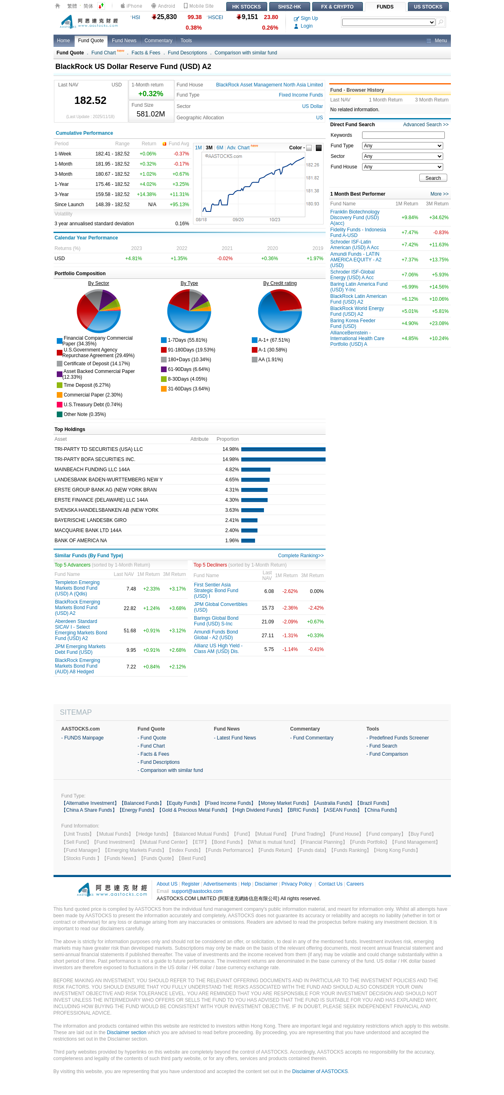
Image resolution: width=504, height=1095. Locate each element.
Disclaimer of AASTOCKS (320, 1071)
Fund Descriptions (187, 53)
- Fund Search (382, 746)
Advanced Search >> (425, 124)
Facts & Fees (146, 53)
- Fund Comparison (387, 754)
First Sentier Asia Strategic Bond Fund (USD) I (216, 590)
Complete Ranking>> (301, 555)
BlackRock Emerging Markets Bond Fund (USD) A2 (77, 607)
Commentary (159, 40)
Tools (186, 40)
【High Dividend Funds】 (257, 810)
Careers (355, 884)
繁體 (72, 6)
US (319, 118)
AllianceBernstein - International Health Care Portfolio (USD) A (357, 338)
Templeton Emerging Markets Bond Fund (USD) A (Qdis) (77, 588)
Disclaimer (266, 884)
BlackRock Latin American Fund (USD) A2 (358, 299)
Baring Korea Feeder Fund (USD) (352, 323)
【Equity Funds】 (183, 803)
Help (246, 884)
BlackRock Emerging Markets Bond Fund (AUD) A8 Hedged (77, 666)
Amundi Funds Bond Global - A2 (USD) (216, 634)
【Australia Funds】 (333, 803)
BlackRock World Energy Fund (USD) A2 (357, 311)
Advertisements (220, 884)
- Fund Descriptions (158, 762)
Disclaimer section (126, 1032)
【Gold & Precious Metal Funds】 (193, 810)
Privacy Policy (296, 884)
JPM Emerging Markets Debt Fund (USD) (80, 649)
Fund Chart (108, 53)
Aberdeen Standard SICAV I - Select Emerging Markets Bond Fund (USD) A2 (81, 630)
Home (63, 40)
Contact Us (330, 884)
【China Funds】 (380, 810)
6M (220, 148)
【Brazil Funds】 (373, 803)
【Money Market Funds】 (283, 803)
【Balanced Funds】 (141, 803)
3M (209, 148)
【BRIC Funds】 (303, 810)
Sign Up (306, 18)
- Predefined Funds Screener (398, 738)
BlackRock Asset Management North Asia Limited (269, 85)
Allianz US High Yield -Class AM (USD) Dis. (218, 648)
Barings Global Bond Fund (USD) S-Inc (216, 621)
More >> (440, 194)
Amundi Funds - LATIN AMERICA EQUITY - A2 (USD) (356, 259)
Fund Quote (91, 40)
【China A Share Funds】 (89, 810)
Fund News (124, 40)
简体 (88, 6)
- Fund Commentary (312, 738)
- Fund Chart (151, 746)
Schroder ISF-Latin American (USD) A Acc (354, 244)
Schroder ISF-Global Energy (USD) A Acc (352, 274)
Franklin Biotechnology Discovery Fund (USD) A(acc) (355, 217)
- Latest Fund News (235, 738)
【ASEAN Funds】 (341, 810)
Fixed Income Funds (301, 95)
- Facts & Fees (153, 754)
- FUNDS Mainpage (82, 738)
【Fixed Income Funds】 (229, 803)
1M (198, 148)
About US (167, 884)
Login (303, 26)
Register (191, 884)
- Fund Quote (151, 738)
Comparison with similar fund (245, 53)
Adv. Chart (242, 148)
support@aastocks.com (197, 891)
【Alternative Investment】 (90, 803)
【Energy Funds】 (137, 810)
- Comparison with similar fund (170, 770)
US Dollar (312, 106)
